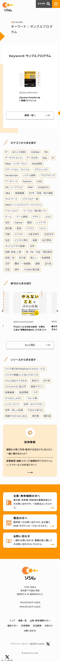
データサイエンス (13, 157)
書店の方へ (12, 626)
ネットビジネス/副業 (15, 246)
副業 (35, 240)
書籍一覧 (22, 620)
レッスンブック (12, 404)
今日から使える (35, 410)
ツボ (35, 392)
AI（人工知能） (19, 152)
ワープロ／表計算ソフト (35, 210)
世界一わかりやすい (34, 404)
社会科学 (48, 234)
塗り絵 (48, 263)
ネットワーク (11, 199)
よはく (48, 216)
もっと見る (30, 345)
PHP (30, 187)
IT (6, 152)
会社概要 (37, 626)
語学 (17, 269)
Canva (18, 222)
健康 (37, 263)
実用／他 (9, 257)
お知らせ (49, 626)
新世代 (35, 380)
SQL (44, 157)
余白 (7, 222)
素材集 (8, 228)
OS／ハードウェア (14, 187)
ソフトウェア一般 (30, 199)
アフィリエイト (12, 210)
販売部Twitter (40, 644)
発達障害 (46, 257)
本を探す (44, 4)
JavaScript (11, 175)
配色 (19, 228)
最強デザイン (37, 386)
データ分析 (32, 157)
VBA (7, 193)
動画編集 (19, 193)
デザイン (36, 216)
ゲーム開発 (22, 216)
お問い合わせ (30, 631)
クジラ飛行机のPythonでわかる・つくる (25, 368)
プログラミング (47, 175)
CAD (39, 181)
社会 (7, 240)
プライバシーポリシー (20, 644)
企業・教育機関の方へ (40, 620)
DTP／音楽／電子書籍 (41, 193)
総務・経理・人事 (13, 252)
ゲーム (8, 216)
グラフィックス (41, 169)
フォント (42, 228)
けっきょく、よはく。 (13, 398)
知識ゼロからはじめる (16, 416)
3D (46, 152)
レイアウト (41, 222)
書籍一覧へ (30, 115)
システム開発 (29, 175)
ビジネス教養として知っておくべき (21, 374)
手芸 (7, 269)
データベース (11, 181)
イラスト (30, 228)
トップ (12, 620)
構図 (29, 222)
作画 (7, 234)
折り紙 (22, 257)
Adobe (35, 152)
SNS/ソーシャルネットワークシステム (23, 204)
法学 (32, 246)
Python (27, 181)
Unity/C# (43, 187)
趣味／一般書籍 (23, 263)
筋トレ (33, 257)
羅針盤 (47, 416)
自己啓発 (46, 240)
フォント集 (32, 398)
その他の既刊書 (32, 269)
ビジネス (19, 234)
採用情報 (25, 626)
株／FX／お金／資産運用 (39, 252)
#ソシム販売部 (7, 658)
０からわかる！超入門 (15, 386)
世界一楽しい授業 (14, 410)
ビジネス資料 (21, 240)
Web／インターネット (16, 163)
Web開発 (37, 163)
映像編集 (9, 392)
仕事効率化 (33, 234)
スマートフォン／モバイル (17, 169)
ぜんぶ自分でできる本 (16, 380)
